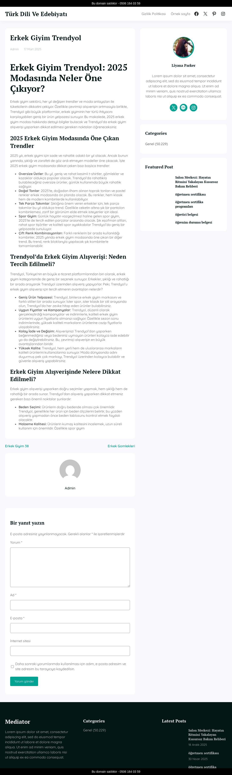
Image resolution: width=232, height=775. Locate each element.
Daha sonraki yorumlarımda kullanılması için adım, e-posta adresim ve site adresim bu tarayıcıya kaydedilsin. (83, 606)
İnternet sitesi (20, 580)
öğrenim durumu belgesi (199, 245)
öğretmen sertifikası (201, 214)
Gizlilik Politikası (154, 14)
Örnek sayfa (180, 14)
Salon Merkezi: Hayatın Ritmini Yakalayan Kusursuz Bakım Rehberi (201, 199)
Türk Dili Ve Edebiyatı (38, 14)
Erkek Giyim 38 (17, 385)
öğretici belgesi (197, 235)
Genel (171, 159)
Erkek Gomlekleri (143, 385)
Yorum (16, 482)
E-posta (17, 558)
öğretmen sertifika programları (200, 225)
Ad (13, 535)
